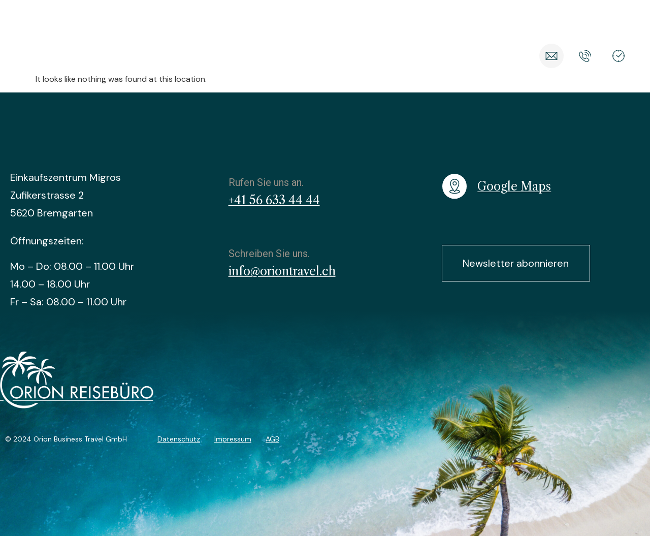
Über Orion (459, 55)
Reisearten (247, 55)
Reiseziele (189, 55)
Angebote (307, 55)
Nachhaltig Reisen (382, 55)
